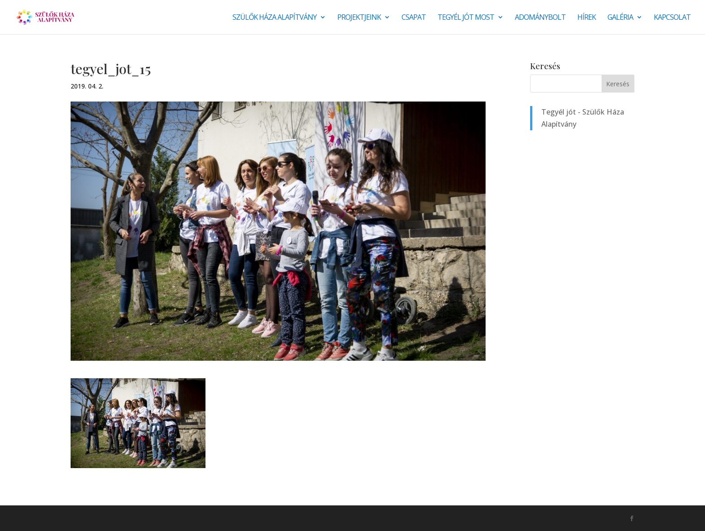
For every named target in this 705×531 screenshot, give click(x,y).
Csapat (414, 18)
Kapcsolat (672, 18)
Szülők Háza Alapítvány (274, 18)
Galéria (620, 18)
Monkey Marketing (119, 518)
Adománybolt (540, 18)
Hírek (586, 18)
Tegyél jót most (465, 18)
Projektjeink (359, 18)
